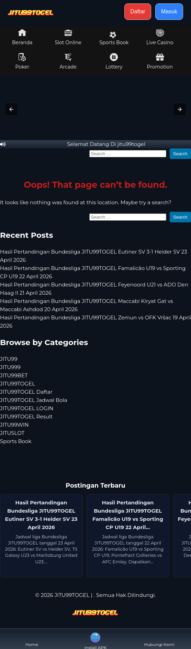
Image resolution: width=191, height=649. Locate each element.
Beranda (22, 37)
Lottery (113, 61)
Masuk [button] (169, 11)
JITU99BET (14, 375)
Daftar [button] (137, 11)
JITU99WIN (14, 424)
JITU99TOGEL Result (26, 416)
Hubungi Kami (159, 639)
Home (31, 639)
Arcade (68, 61)
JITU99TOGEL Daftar (26, 392)
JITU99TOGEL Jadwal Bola (33, 400)
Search (180, 153)
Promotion (160, 61)
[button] (11, 109)
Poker (22, 61)
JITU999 (10, 367)
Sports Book (113, 38)
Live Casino (159, 37)
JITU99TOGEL (17, 383)
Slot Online (68, 37)
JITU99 (9, 359)
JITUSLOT (12, 433)
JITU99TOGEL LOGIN (26, 408)
